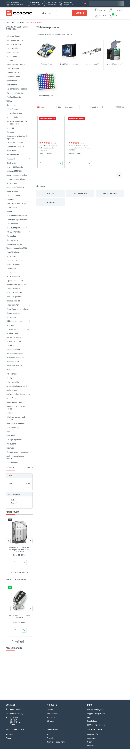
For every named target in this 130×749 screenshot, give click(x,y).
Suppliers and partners (96, 713)
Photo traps (11, 151)
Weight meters (12, 333)
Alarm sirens (11, 256)
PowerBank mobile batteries (17, 309)
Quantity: (94, 107)
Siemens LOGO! (12, 73)
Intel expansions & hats (15, 179)
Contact (119, 10)
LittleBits (9, 413)
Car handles (11, 236)
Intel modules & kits (14, 113)
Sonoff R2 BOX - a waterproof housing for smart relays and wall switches (19, 550)
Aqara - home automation (16, 175)
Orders (90, 742)
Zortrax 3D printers (13, 264)
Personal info (92, 734)
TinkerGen (10, 345)
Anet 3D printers (12, 69)
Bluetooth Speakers (14, 293)
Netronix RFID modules (15, 424)
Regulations (92, 721)
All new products (19, 572)
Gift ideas (50, 202)
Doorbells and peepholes (16, 285)
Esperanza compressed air (16, 89)
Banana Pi (10, 159)
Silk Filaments (11, 374)
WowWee (10, 448)
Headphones (11, 163)
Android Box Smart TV (15, 147)
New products (52, 713)
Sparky (9, 378)
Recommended (80, 193)
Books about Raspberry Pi (16, 203)
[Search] (71, 13)
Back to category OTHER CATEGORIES (17, 28)
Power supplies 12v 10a (15, 65)
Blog (48, 734)
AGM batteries (12, 224)
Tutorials (50, 738)
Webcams (10, 325)
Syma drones (11, 81)
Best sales (51, 717)
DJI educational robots (15, 354)
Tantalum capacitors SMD (16, 248)
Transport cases (12, 362)
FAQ (89, 717)
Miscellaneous (110, 193)
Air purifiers (10, 398)
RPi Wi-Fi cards (12, 109)
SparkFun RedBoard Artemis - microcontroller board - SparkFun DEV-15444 (80, 148)
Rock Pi (9, 432)
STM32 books (11, 208)
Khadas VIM (11, 268)
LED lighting (11, 329)
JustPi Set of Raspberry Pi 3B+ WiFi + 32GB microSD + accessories (49, 148)
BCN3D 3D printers (13, 232)
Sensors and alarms (14, 244)
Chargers (10, 199)
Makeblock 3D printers (15, 358)
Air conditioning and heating (17, 386)
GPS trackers (11, 183)
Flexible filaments (13, 289)
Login (102, 10)
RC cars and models (14, 260)
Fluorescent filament (14, 48)
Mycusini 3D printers (14, 337)
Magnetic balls (12, 117)
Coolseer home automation (17, 452)
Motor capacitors (13, 276)
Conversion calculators (56, 742)
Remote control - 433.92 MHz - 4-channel (19, 616)
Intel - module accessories (16, 216)
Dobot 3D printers (13, 191)
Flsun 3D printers (13, 252)
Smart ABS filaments (14, 167)
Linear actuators (13, 305)
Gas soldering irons (14, 402)
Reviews (9, 738)
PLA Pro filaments (13, 97)
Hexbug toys (11, 105)
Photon (9, 212)
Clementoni (10, 436)
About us (9, 734)
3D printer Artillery (13, 382)
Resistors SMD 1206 (14, 171)
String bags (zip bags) (15, 187)
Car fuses (10, 132)
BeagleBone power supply (16, 228)
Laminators (11, 272)
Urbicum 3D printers (14, 321)
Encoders (10, 128)
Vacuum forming (13, 195)
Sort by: (58, 107)
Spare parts (11, 317)
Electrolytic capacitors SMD (17, 220)
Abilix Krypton (11, 390)
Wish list (90, 746)
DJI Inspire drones (13, 44)
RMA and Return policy (96, 725)
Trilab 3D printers (13, 301)
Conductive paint (13, 77)
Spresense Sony (12, 428)
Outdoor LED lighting (14, 93)
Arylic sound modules (14, 281)
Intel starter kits (12, 155)
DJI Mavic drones (13, 36)
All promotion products (19, 641)
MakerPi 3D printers (14, 366)
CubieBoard (11, 444)
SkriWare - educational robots (18, 394)
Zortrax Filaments (13, 52)
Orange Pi (10, 370)
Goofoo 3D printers (13, 297)
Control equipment (13, 313)
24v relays (10, 60)
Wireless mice (11, 85)
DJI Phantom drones (14, 40)
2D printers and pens (14, 143)
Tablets (9, 101)
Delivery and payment (95, 710)
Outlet (50, 193)
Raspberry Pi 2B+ (13, 350)
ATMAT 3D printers (13, 341)
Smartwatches (12, 463)
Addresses (91, 738)
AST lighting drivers (14, 440)
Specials (50, 710)
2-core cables (11, 56)
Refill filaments (12, 240)
